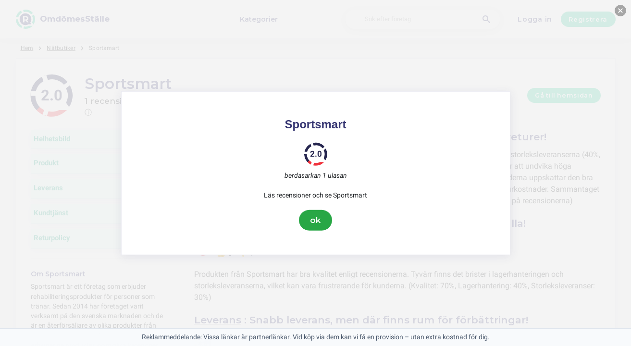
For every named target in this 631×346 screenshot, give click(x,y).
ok (316, 220)
